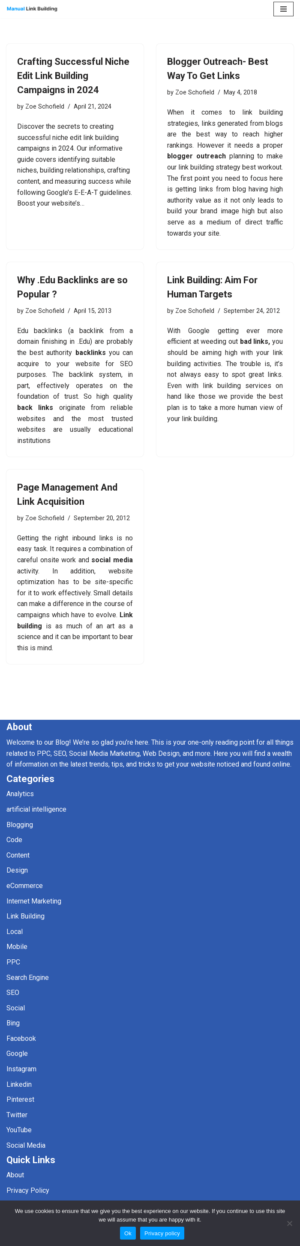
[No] (289, 1223)
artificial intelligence (36, 809)
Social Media (25, 1145)
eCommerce (24, 886)
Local (14, 932)
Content (18, 855)
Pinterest (20, 1099)
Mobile (16, 947)
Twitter (16, 1115)
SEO (12, 992)
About (15, 1175)
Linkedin (19, 1084)
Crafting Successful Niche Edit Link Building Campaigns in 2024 (73, 75)
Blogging (19, 825)
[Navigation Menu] (283, 9)
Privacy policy (162, 1233)
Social (15, 1008)
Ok (128, 1233)
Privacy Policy (27, 1190)
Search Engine (27, 977)
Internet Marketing (33, 901)
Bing (13, 1023)
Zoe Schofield (44, 106)
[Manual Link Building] (32, 9)
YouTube (19, 1130)
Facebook (21, 1038)
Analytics (20, 794)
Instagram (21, 1069)
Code (14, 840)
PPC (13, 962)
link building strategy (210, 167)
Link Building (25, 916)
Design (17, 870)
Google (17, 1053)
